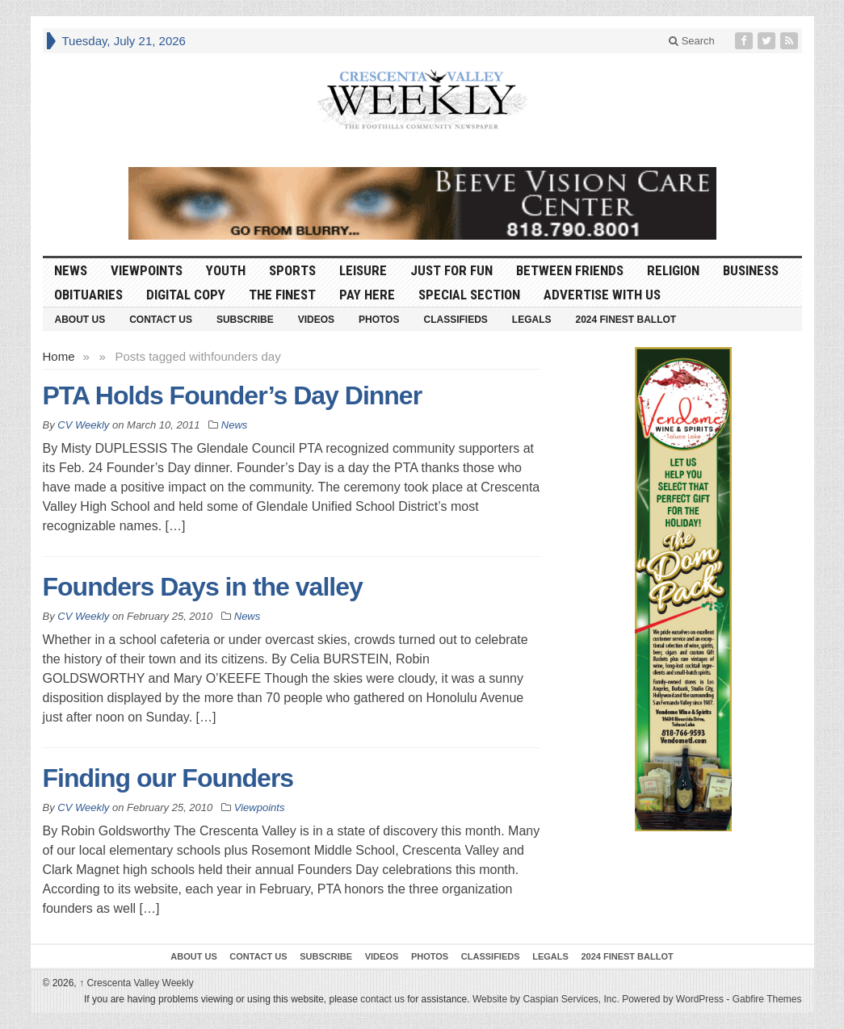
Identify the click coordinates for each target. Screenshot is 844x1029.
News (70, 270)
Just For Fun (451, 270)
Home (59, 356)
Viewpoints (147, 270)
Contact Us (160, 319)
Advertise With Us (602, 295)
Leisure (363, 270)
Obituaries (88, 295)
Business (751, 270)
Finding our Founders (168, 778)
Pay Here (367, 295)
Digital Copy (185, 295)
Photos (379, 319)
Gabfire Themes (767, 999)
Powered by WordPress (673, 999)
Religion (673, 270)
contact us (382, 999)
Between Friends (570, 270)
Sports (292, 270)
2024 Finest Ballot (625, 319)
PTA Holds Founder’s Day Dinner (232, 395)
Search (692, 41)
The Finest (282, 295)
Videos (316, 319)
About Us (80, 319)
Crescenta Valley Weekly (136, 983)
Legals (532, 319)
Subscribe (245, 319)
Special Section (469, 295)
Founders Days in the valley (203, 586)
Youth (226, 270)
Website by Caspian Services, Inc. (545, 999)
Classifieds (455, 319)
